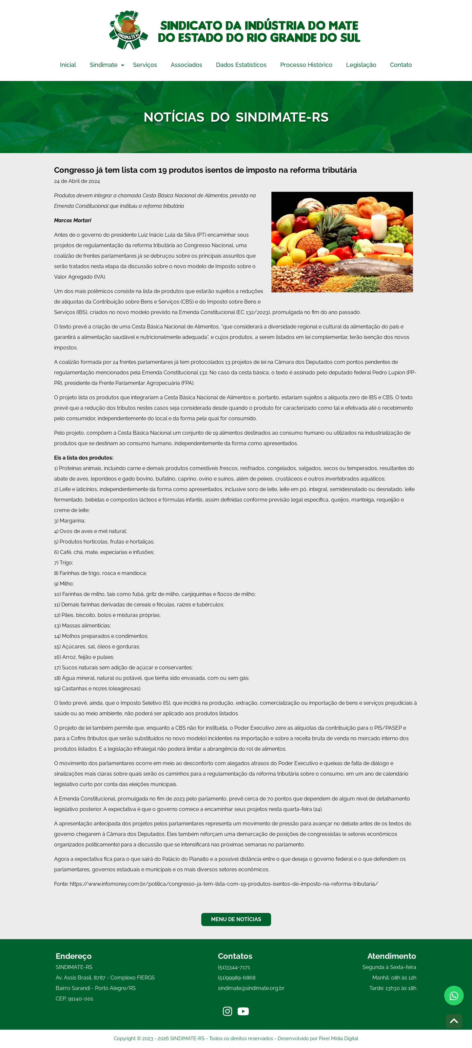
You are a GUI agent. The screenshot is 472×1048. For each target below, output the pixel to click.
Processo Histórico (306, 64)
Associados (186, 64)
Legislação (361, 64)
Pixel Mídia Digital (338, 1038)
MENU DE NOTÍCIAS (236, 919)
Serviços (145, 64)
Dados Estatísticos (241, 64)
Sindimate (104, 64)
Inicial (68, 64)
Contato (401, 64)
